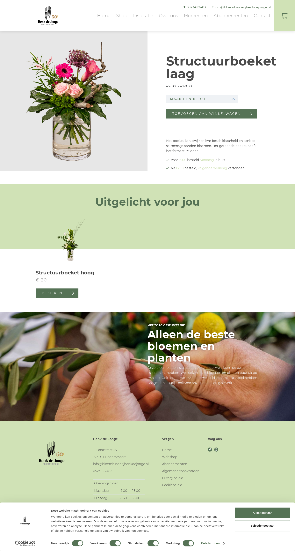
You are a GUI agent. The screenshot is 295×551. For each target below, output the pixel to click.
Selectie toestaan (263, 525)
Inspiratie (143, 15)
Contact (262, 15)
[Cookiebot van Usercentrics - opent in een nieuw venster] (25, 543)
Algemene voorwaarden (180, 471)
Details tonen (210, 543)
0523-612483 (197, 7)
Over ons (168, 15)
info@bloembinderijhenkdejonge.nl (243, 7)
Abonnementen (231, 15)
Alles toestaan (262, 512)
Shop (121, 15)
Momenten (196, 15)
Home (103, 15)
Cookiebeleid (172, 485)
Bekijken (58, 293)
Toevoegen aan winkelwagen (212, 114)
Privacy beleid (172, 478)
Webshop (169, 457)
